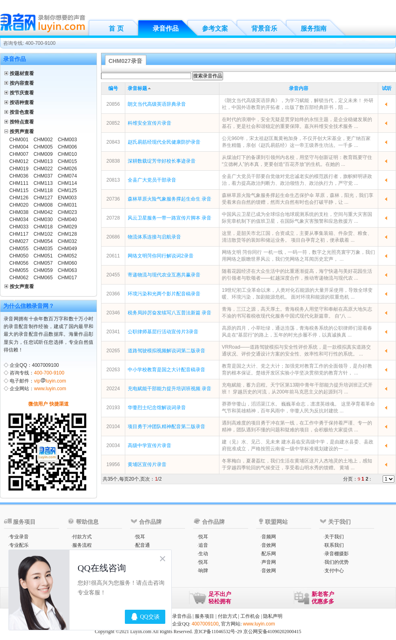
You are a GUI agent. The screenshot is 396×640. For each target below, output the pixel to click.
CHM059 (43, 270)
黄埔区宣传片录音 (147, 464)
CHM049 (67, 248)
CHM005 (43, 147)
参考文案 (215, 28)
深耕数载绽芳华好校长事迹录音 (162, 161)
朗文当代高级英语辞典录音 (157, 104)
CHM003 (67, 139)
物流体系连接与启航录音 (154, 237)
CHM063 (67, 270)
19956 (113, 464)
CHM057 (43, 263)
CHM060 (67, 263)
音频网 (268, 537)
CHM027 (18, 241)
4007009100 (205, 624)
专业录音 (19, 537)
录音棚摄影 (336, 553)
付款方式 (82, 537)
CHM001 (18, 139)
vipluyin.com (50, 381)
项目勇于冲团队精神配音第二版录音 (166, 426)
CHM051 (43, 256)
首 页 (116, 28)
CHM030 (43, 219)
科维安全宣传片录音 (149, 123)
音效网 (268, 545)
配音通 (142, 545)
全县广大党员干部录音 (152, 180)
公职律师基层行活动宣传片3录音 (163, 332)
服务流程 (82, 545)
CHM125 (67, 190)
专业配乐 (19, 545)
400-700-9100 (49, 373)
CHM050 (18, 256)
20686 (113, 237)
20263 (113, 369)
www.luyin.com (50, 388)
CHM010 (67, 154)
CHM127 (43, 198)
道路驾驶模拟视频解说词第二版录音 (166, 350)
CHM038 (18, 212)
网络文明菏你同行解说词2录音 (161, 256)
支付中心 (334, 570)
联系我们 (334, 545)
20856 (113, 104)
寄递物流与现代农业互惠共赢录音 (164, 275)
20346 (113, 313)
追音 (203, 545)
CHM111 (18, 183)
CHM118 (43, 190)
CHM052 (67, 256)
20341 (113, 332)
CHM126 (18, 198)
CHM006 (67, 147)
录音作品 (166, 28)
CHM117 (18, 234)
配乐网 (268, 553)
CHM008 (43, 205)
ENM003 (67, 198)
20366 (113, 294)
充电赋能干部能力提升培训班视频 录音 (169, 388)
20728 (113, 218)
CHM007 (18, 154)
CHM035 (43, 248)
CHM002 (43, 139)
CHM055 (18, 248)
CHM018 (43, 227)
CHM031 (67, 205)
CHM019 (18, 169)
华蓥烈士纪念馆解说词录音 (157, 407)
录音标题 (137, 88)
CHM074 (67, 176)
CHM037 (43, 176)
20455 (113, 275)
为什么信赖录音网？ (28, 306)
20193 (113, 407)
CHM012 (18, 161)
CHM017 (67, 277)
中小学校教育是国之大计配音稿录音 (166, 369)
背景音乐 (264, 28)
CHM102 (43, 234)
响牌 (203, 570)
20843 (113, 142)
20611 (113, 256)
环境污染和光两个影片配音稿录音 (164, 294)
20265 (113, 350)
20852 (113, 123)
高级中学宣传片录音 (149, 445)
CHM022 (43, 169)
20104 (113, 426)
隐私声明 (272, 616)
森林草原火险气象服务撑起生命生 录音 (169, 199)
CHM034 (18, 219)
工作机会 (250, 616)
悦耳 (140, 537)
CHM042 (43, 212)
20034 (113, 445)
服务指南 (313, 28)
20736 (113, 199)
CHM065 (43, 277)
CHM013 (43, 161)
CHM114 (67, 183)
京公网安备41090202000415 (272, 631)
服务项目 (204, 616)
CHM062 (18, 277)
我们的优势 (336, 562)
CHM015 (67, 161)
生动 (203, 553)
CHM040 (67, 219)
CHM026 (67, 169)
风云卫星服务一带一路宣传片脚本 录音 (169, 218)
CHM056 (18, 263)
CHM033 (18, 227)
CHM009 (43, 154)
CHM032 (67, 241)
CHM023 (67, 212)
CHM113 (43, 183)
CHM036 (18, 176)
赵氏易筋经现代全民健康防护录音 (164, 142)
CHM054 (43, 241)
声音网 (268, 562)
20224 (113, 388)
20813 (113, 180)
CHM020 (18, 205)
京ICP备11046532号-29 (218, 631)
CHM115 (18, 190)
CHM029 (67, 227)
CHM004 (18, 147)
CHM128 (67, 234)
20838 (113, 161)
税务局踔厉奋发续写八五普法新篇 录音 (169, 313)
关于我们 (334, 537)
